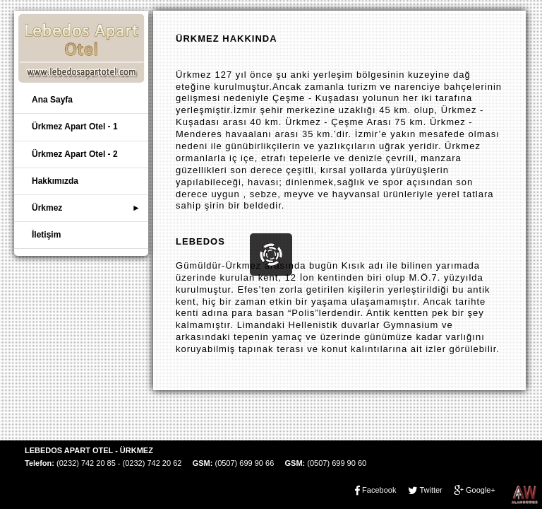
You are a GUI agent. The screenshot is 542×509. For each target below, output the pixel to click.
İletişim (46, 235)
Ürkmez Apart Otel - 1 (75, 126)
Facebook (379, 490)
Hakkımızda (55, 181)
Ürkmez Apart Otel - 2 (75, 154)
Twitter (430, 490)
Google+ (480, 490)
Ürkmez (47, 208)
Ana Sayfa (52, 100)
